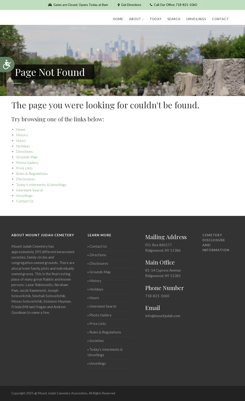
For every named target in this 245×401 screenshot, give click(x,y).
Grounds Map (26, 157)
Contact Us (25, 201)
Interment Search (29, 190)
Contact (220, 19)
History (22, 135)
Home (118, 19)
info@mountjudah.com (162, 316)
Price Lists (24, 168)
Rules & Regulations (32, 173)
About (136, 19)
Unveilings (196, 19)
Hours (21, 140)
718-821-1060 (157, 296)
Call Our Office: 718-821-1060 (173, 5)
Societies (96, 340)
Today (156, 19)
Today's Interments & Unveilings (41, 184)
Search (173, 19)
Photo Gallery (27, 162)
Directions (24, 151)
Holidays (23, 146)
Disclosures (25, 179)
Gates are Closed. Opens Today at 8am (78, 5)
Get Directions (129, 5)
